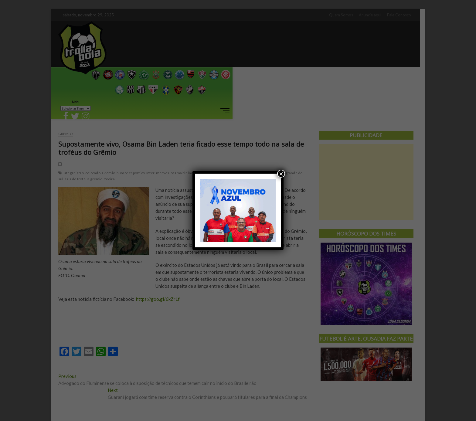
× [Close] (281, 174)
